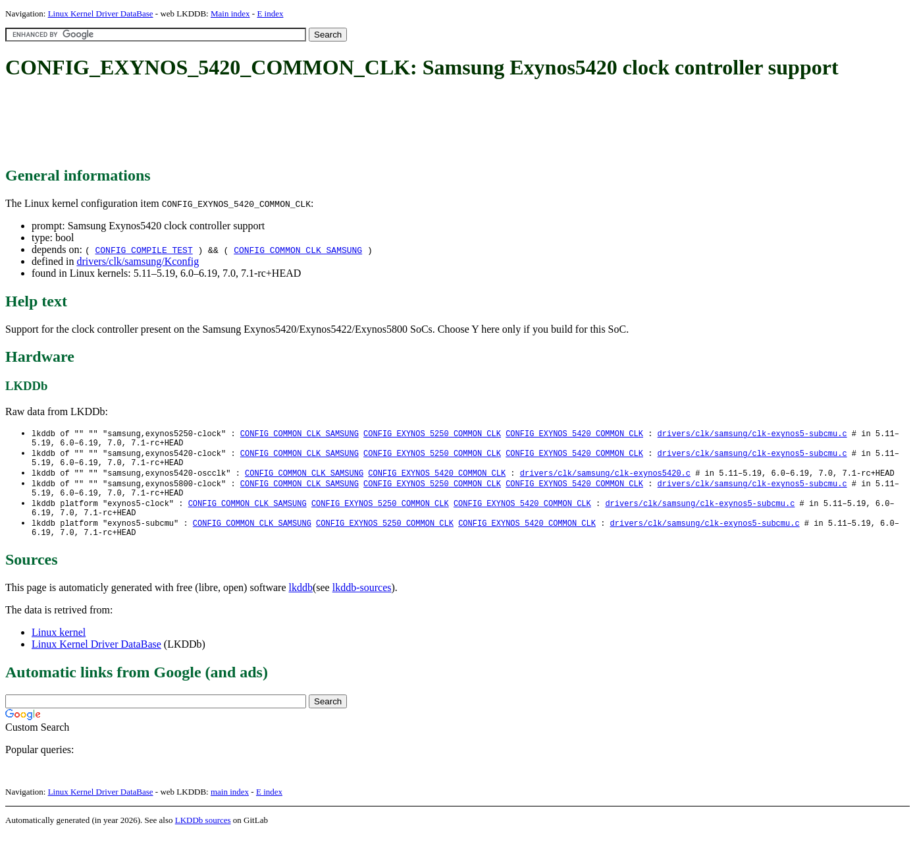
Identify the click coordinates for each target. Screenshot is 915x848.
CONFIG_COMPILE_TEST (143, 250)
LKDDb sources (203, 834)
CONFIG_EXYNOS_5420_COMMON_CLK (574, 433)
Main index (230, 13)
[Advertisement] (244, 124)
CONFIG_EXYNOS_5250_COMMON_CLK (432, 433)
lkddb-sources (362, 601)
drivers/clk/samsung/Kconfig (137, 261)
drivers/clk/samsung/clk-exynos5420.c (605, 478)
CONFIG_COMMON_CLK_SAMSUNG (298, 250)
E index (270, 13)
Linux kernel (59, 646)
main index (230, 805)
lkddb (301, 601)
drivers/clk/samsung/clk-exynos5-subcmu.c (752, 433)
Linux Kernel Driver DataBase (100, 13)
